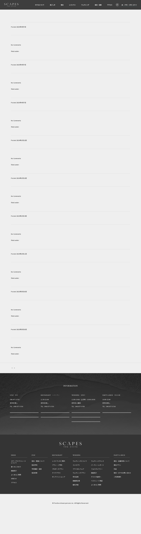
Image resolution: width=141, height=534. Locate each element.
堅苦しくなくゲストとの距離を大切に (30, 132)
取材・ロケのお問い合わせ (122, 479)
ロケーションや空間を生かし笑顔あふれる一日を (36, 94)
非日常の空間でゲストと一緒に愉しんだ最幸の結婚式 (38, 283)
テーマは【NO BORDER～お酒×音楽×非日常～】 (38, 321)
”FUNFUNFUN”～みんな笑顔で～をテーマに (34, 208)
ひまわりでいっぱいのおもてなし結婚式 (31, 170)
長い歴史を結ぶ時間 (21, 246)
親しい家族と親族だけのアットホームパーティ (35, 19)
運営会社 (57, 505)
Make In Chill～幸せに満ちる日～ (28, 56)
